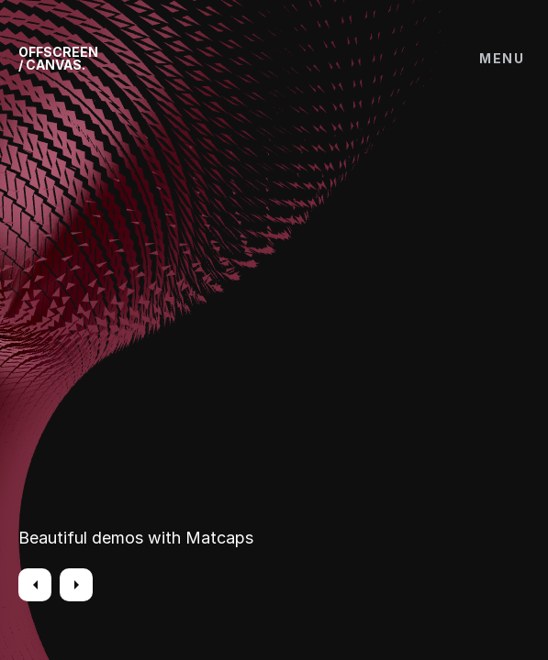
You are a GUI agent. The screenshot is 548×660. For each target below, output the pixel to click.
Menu (501, 58)
